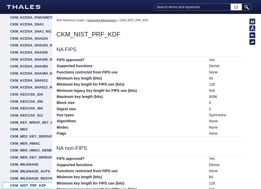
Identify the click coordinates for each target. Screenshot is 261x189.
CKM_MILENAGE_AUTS (30, 171)
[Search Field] (203, 6)
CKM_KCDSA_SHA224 (29, 38)
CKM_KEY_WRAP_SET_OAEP (31, 122)
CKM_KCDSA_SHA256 (29, 52)
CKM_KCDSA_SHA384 (29, 66)
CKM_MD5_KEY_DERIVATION (31, 157)
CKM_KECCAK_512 (26, 115)
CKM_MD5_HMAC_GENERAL (31, 150)
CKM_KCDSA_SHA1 (27, 24)
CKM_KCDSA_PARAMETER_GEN (31, 17)
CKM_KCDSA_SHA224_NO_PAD (31, 45)
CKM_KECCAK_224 (26, 94)
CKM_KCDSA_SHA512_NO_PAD (31, 87)
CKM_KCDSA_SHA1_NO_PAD (31, 31)
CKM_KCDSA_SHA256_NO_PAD (31, 59)
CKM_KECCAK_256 (26, 101)
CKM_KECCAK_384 (26, 108)
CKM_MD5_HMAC (25, 143)
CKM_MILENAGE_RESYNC (31, 178)
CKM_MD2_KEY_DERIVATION (31, 136)
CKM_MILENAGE (24, 164)
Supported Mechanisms (102, 20)
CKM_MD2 (19, 129)
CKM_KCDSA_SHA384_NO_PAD (31, 73)
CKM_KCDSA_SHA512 (29, 80)
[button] (236, 6)
